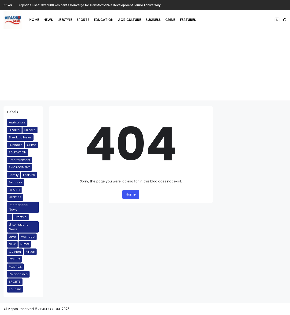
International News (18, 207)
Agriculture (17, 122)
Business (15, 145)
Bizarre (14, 130)
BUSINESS (153, 19)
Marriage (28, 236)
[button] (277, 19)
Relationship (18, 274)
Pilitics (30, 251)
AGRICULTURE (129, 19)
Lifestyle (21, 217)
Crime (31, 145)
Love (12, 236)
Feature (29, 175)
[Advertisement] (145, 67)
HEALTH (14, 190)
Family (14, 175)
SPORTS (83, 19)
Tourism (15, 289)
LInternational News (19, 226)
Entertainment (19, 160)
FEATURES (188, 19)
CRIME (170, 19)
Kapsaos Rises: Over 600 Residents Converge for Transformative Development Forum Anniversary (90, 5)
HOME (34, 19)
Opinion (15, 251)
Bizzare (30, 130)
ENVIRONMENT (19, 167)
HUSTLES (15, 197)
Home (131, 194)
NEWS (8, 5)
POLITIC (14, 259)
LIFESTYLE (64, 19)
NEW (12, 244)
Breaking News (20, 137)
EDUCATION (103, 19)
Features (15, 182)
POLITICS (15, 266)
